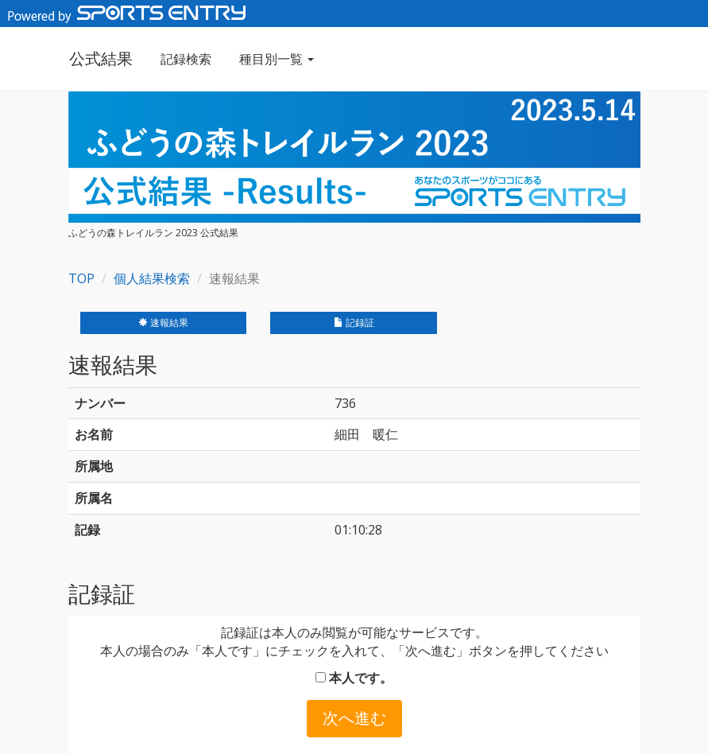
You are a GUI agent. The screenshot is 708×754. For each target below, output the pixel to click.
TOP (81, 278)
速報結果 (163, 322)
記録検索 (185, 59)
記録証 (354, 322)
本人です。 (354, 677)
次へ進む (354, 718)
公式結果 (100, 58)
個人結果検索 (152, 278)
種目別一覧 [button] (275, 59)
